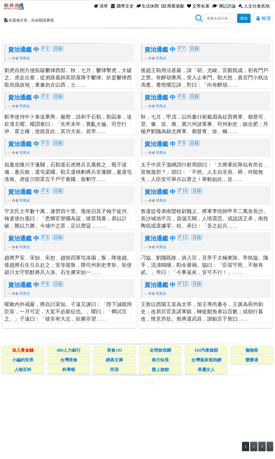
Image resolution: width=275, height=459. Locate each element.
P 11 (183, 315)
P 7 (182, 126)
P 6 (45, 361)
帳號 (263, 18)
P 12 (183, 361)
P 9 (182, 220)
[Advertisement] (137, 68)
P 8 (182, 174)
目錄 (58, 126)
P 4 (45, 268)
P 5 (45, 315)
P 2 (45, 174)
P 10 (183, 268)
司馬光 (24, 136)
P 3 (45, 220)
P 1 (45, 126)
